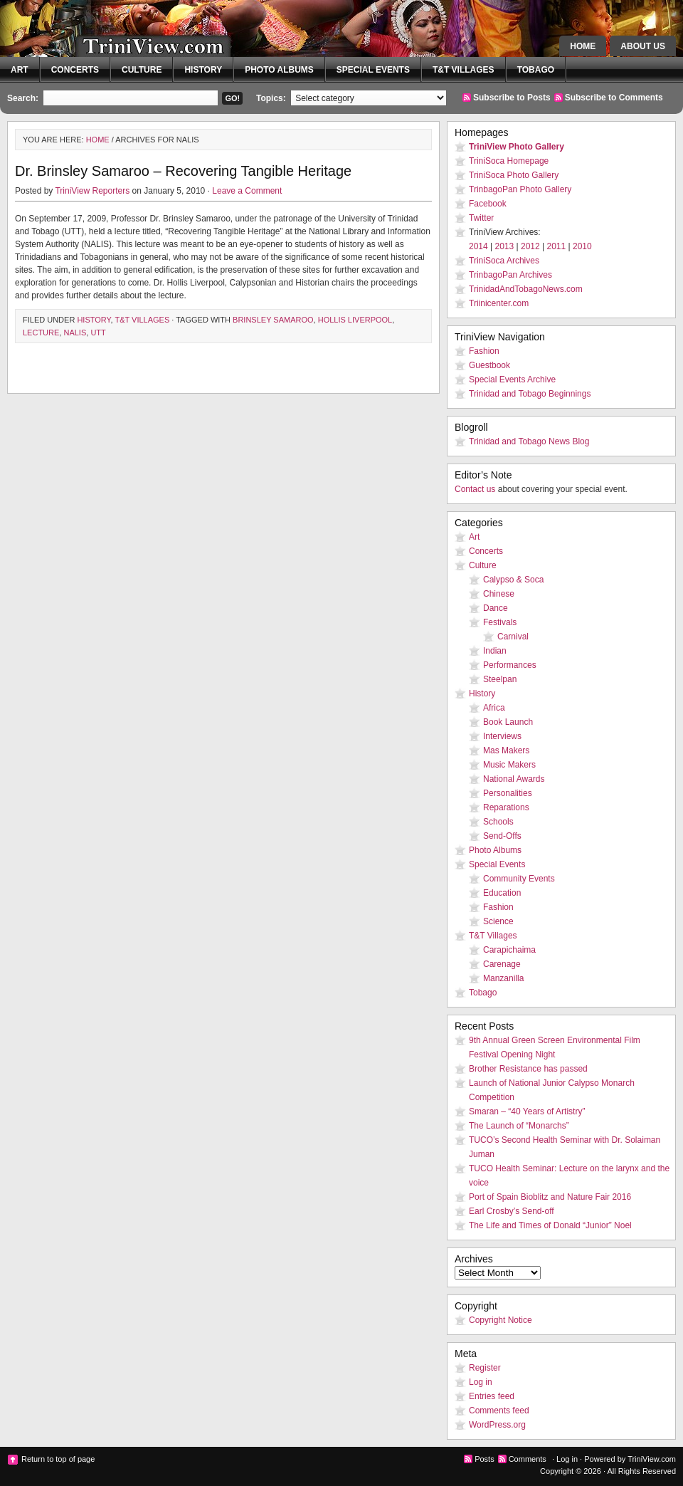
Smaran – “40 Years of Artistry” (527, 1111)
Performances (509, 665)
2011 (556, 246)
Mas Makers (506, 750)
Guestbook (489, 365)
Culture (142, 70)
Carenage (502, 964)
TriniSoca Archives (504, 261)
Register (485, 1368)
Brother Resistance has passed (528, 1069)
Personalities (507, 793)
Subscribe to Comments (614, 98)
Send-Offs (502, 836)
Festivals (500, 622)
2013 (504, 246)
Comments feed (499, 1411)
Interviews (502, 736)
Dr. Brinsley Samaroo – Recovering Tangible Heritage (183, 171)
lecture (41, 332)
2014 (478, 246)
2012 (530, 246)
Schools (498, 822)
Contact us (475, 489)
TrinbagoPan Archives (510, 275)
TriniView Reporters (92, 191)
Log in (480, 1382)
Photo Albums (279, 70)
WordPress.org (497, 1425)
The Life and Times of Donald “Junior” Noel (550, 1225)
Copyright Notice (500, 1320)
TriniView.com (128, 39)
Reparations (506, 807)
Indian (495, 651)
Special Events (373, 70)
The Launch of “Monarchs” (519, 1126)
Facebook (488, 204)
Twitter (481, 218)
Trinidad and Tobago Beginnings (530, 394)
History (203, 70)
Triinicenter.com (499, 303)
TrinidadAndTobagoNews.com (526, 289)
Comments (527, 1459)
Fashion (484, 351)
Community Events (519, 879)
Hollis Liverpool (355, 319)
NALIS (74, 332)
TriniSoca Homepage (509, 161)
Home (582, 46)
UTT (97, 332)
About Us (642, 46)
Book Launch (508, 722)
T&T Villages (463, 70)
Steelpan (500, 679)
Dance (495, 608)
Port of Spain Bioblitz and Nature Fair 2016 (550, 1197)
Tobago (535, 70)
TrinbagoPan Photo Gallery (520, 189)
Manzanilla (503, 978)
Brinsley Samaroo (273, 319)
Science (498, 921)
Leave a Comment (247, 191)
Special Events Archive (512, 379)
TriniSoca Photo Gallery (513, 175)
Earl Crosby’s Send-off (511, 1211)
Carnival (513, 637)
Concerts (75, 70)
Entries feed (491, 1396)
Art (19, 70)
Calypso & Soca (513, 580)
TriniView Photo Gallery (516, 147)
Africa (494, 708)
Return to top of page (58, 1459)
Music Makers (509, 765)
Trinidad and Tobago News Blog (529, 441)
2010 (582, 246)
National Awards (514, 779)
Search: (22, 98)
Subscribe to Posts (512, 98)
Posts (484, 1459)
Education (502, 893)
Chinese (498, 594)
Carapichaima (509, 950)
